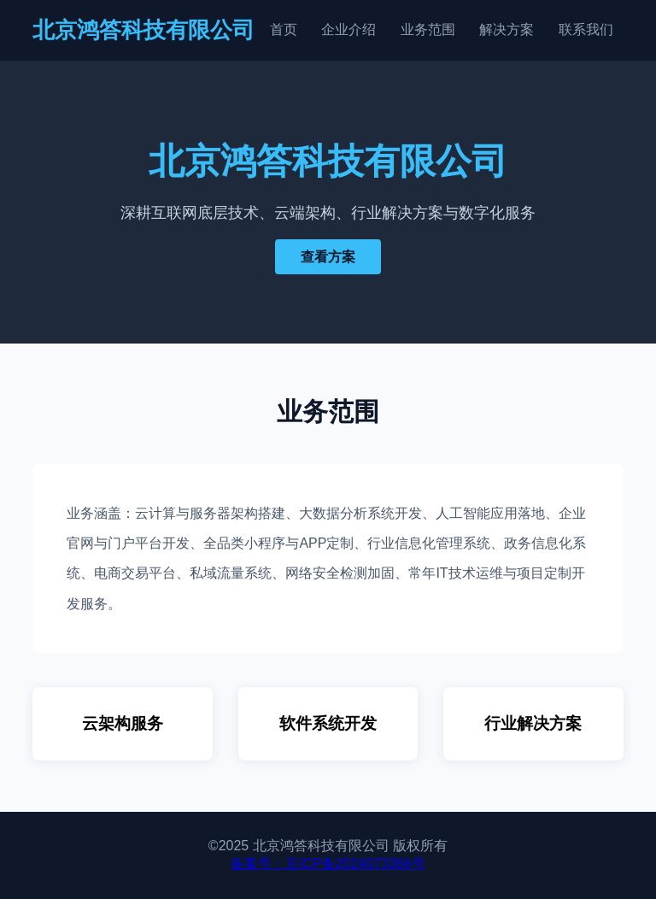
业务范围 (428, 29)
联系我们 (586, 29)
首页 (283, 29)
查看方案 (328, 257)
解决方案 (506, 29)
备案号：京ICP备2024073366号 (328, 863)
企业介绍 (348, 29)
